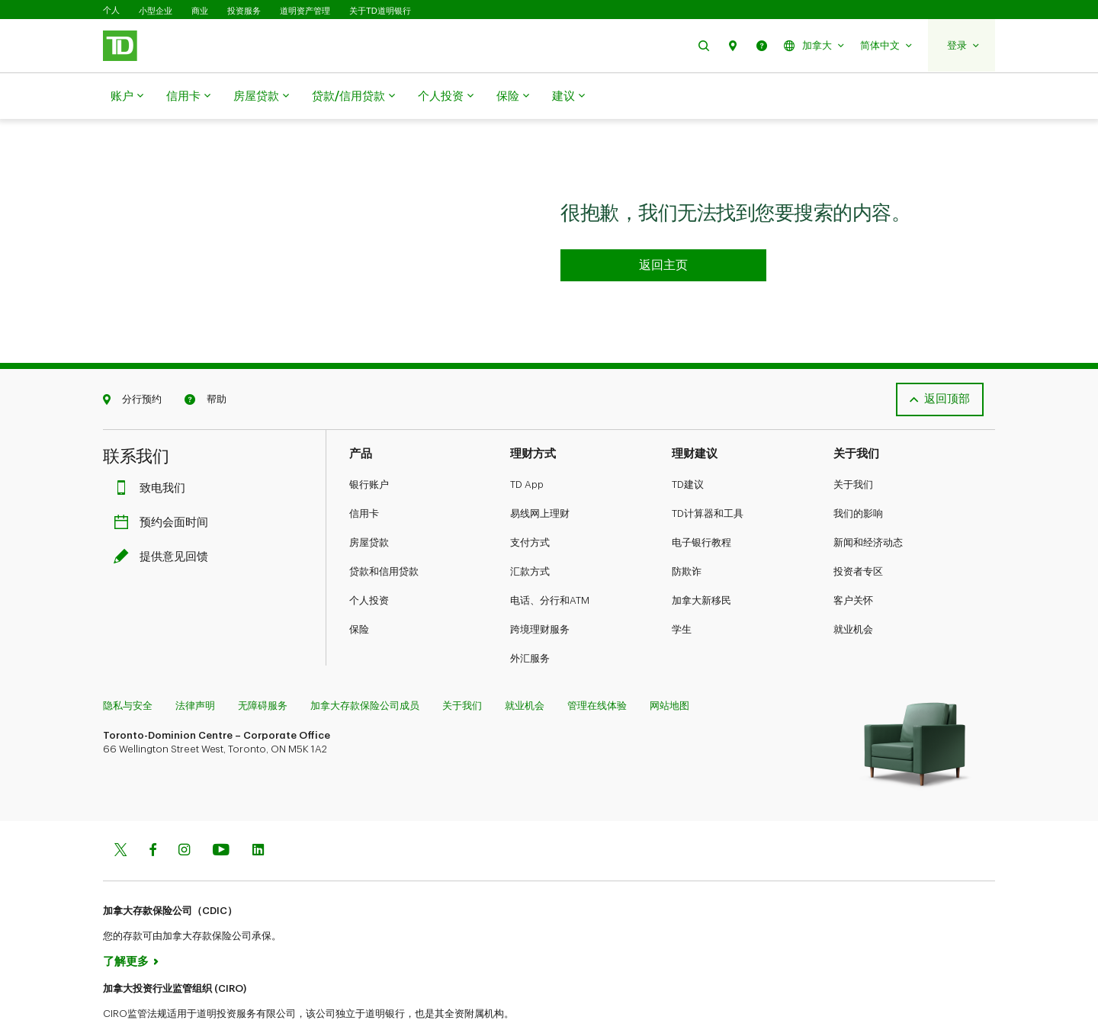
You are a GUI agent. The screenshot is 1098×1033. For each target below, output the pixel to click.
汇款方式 (530, 533)
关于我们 (853, 446)
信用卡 (188, 97)
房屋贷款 (261, 97)
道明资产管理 (305, 10)
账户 (127, 97)
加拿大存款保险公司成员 (364, 667)
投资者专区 (858, 533)
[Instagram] (184, 813)
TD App (527, 446)
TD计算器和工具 (707, 475)
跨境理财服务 (540, 591)
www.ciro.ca (137, 1001)
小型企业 (155, 10)
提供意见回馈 (164, 519)
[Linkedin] (258, 813)
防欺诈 (687, 533)
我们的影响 (858, 475)
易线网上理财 (540, 475)
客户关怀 (853, 562)
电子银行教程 (701, 504)
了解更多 (126, 923)
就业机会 (853, 591)
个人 (111, 10)
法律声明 (195, 667)
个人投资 (446, 97)
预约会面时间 (164, 484)
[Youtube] (221, 813)
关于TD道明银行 (380, 10)
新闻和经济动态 (868, 504)
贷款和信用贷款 (384, 533)
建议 (568, 97)
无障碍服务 (262, 667)
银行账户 (369, 446)
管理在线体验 (597, 667)
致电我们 (153, 450)
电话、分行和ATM (549, 562)
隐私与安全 (127, 667)
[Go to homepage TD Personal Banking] (663, 227)
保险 (512, 97)
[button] (704, 45)
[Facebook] (152, 813)
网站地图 (669, 667)
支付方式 (530, 504)
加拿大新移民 (701, 562)
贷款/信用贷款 (353, 97)
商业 (199, 10)
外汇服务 (530, 620)
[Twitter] (120, 813)
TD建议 (688, 446)
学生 (682, 591)
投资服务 (244, 10)
